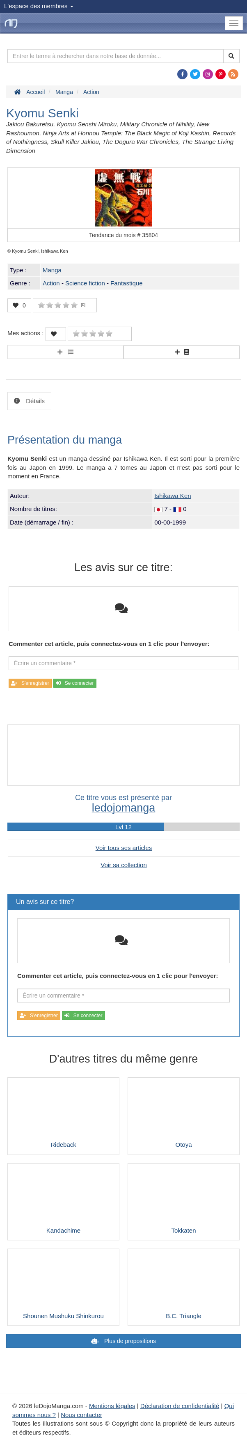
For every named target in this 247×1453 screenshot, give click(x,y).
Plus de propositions (129, 1341)
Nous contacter (81, 1414)
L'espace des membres (38, 5)
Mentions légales (112, 1405)
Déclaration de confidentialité (180, 1405)
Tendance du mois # (123, 235)
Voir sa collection (124, 864)
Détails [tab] (34, 400)
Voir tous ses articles (124, 847)
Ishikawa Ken (172, 495)
